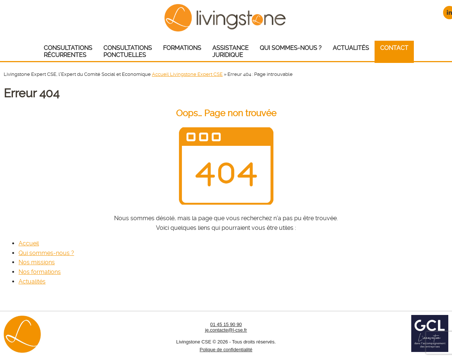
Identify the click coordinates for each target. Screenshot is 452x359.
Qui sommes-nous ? (46, 252)
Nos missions (37, 262)
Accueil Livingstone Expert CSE (187, 74)
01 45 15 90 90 (226, 324)
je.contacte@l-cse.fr (226, 330)
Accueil (29, 243)
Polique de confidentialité (226, 349)
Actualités (32, 281)
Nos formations (40, 271)
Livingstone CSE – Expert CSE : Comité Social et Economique (226, 17)
